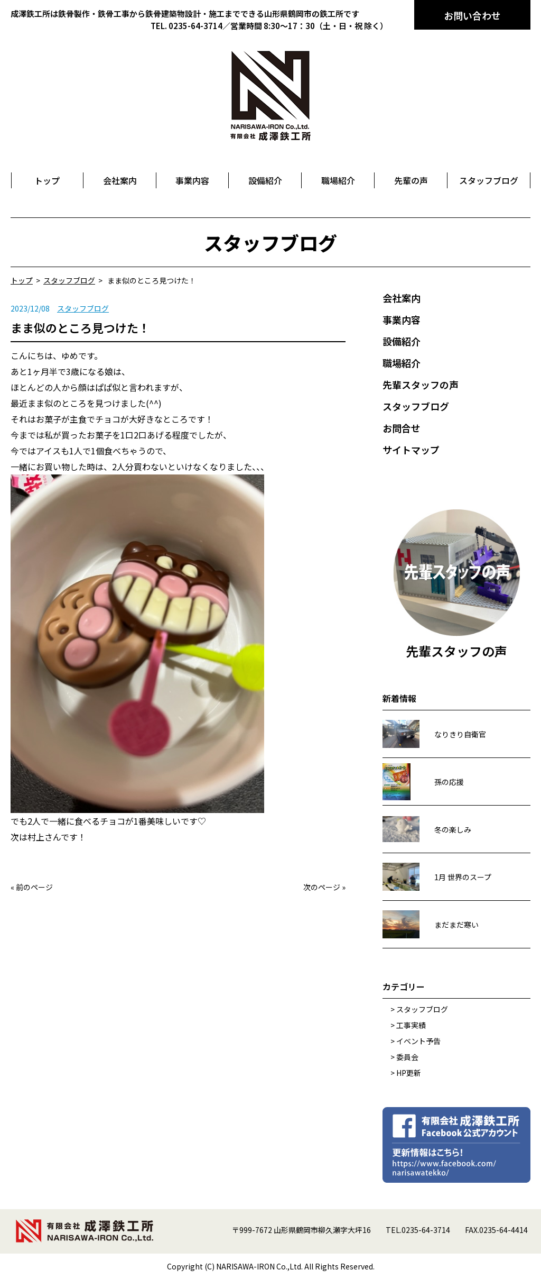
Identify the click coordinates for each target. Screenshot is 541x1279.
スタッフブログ (83, 308)
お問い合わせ (472, 15)
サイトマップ (411, 449)
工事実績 (411, 1025)
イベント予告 (418, 1041)
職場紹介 (402, 363)
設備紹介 (402, 341)
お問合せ (402, 428)
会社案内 (402, 298)
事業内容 (402, 319)
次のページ (321, 887)
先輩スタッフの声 (421, 384)
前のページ (34, 887)
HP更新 (408, 1072)
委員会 (407, 1057)
